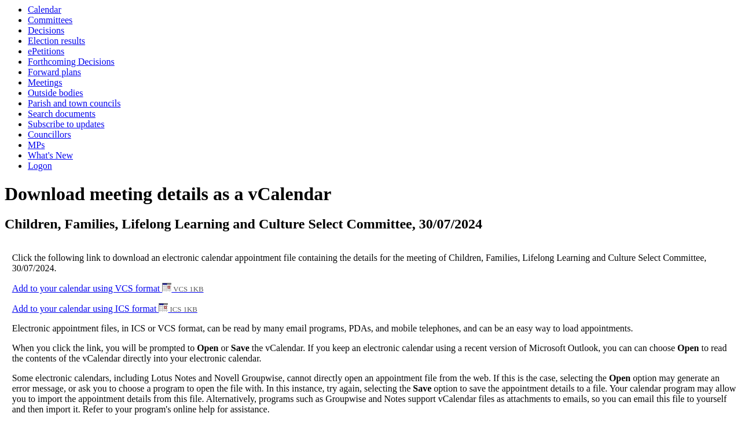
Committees (50, 20)
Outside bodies (55, 93)
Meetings (45, 82)
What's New (50, 155)
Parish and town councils (74, 103)
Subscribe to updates (66, 124)
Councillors (49, 134)
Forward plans (54, 72)
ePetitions (46, 51)
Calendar (44, 9)
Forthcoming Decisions (71, 62)
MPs (36, 145)
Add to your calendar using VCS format (108, 288)
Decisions (46, 30)
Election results (56, 41)
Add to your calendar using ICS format (104, 308)
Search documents (62, 114)
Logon (40, 166)
